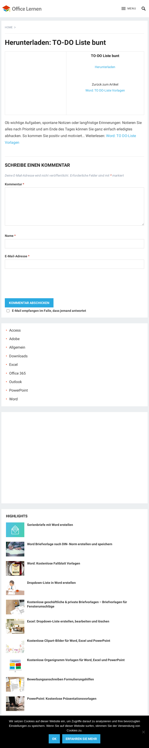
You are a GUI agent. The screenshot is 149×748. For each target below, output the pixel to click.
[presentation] (40, 285)
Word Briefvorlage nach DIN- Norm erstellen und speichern (69, 544)
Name (10, 236)
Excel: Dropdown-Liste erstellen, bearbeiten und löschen (68, 621)
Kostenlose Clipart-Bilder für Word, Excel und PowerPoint (68, 640)
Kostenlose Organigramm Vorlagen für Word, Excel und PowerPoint (76, 660)
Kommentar (14, 184)
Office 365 (17, 373)
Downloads (18, 356)
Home (9, 27)
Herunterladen (105, 67)
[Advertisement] (35, 82)
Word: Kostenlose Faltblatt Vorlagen (53, 563)
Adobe (14, 339)
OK (54, 739)
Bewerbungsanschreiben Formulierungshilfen (60, 679)
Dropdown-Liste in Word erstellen (51, 583)
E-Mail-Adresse (17, 256)
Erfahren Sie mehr (81, 739)
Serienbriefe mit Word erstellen (50, 525)
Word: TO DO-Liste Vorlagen (105, 90)
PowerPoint (18, 390)
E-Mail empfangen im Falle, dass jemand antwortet (49, 310)
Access (15, 330)
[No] (143, 732)
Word (13, 399)
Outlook (15, 382)
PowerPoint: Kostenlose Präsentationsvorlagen (61, 698)
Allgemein (17, 347)
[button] (128, 8)
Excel (13, 364)
